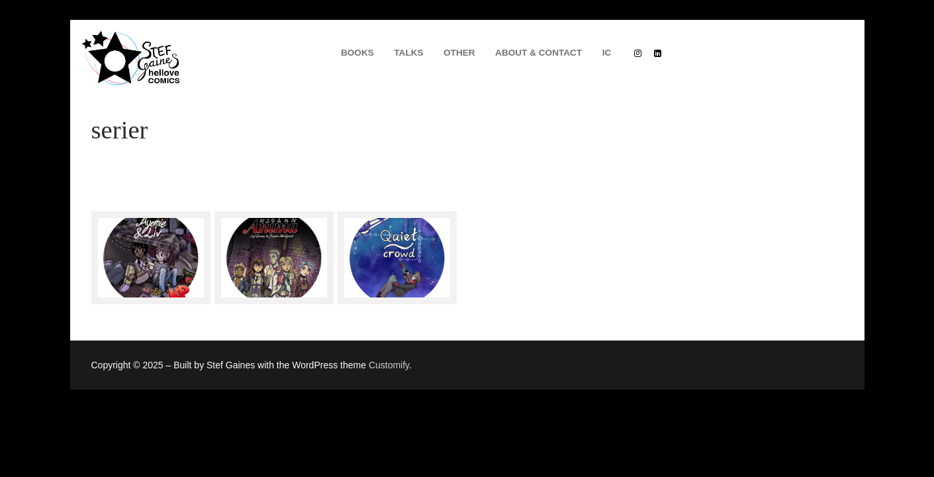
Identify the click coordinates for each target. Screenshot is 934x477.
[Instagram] (637, 52)
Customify (389, 365)
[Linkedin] (657, 52)
